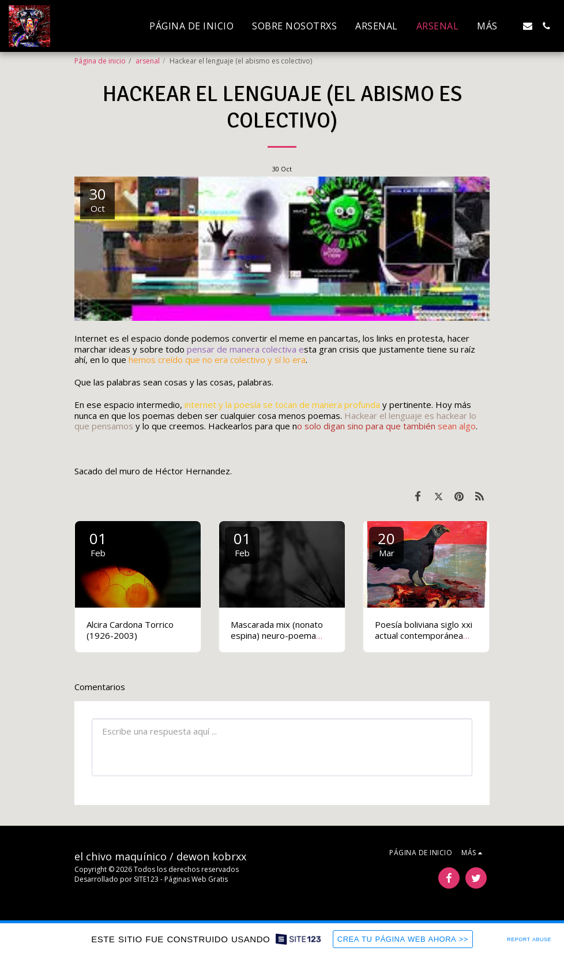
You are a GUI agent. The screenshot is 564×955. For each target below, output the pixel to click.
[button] (527, 26)
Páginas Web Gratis (196, 879)
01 (98, 543)
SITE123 (146, 879)
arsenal (148, 61)
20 (386, 543)
